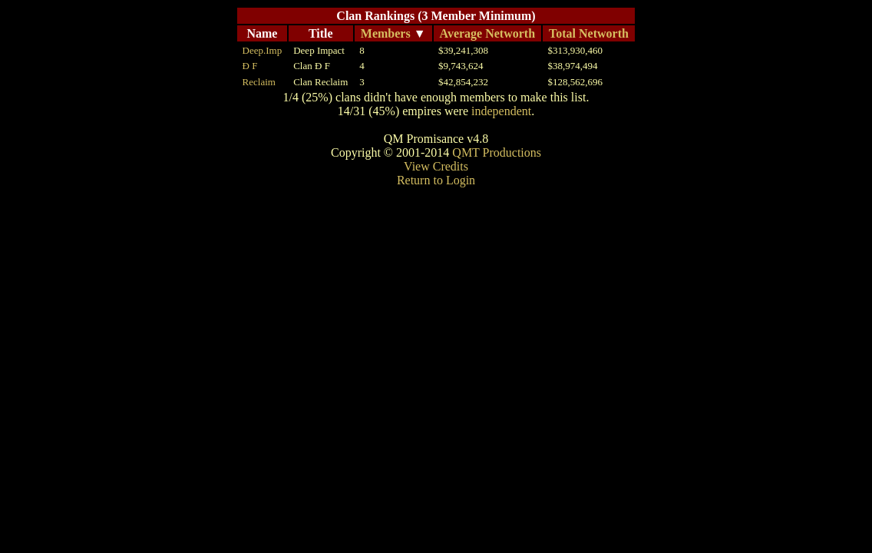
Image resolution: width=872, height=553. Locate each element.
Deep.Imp (262, 50)
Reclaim (259, 82)
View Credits (436, 166)
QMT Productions (496, 152)
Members (386, 33)
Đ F (250, 65)
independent (501, 111)
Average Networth (488, 33)
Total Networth (589, 33)
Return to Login (436, 180)
